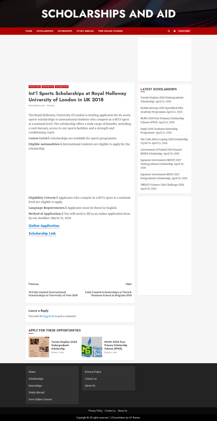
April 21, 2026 (58, 352)
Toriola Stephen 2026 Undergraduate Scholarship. (64, 345)
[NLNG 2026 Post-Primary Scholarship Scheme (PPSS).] (92, 347)
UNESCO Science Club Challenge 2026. (163, 184)
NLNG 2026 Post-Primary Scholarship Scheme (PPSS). (115, 345)
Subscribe (181, 31)
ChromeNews (118, 417)
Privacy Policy (93, 371)
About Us (90, 385)
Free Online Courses (110, 31)
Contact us (91, 378)
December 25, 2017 (38, 106)
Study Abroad (85, 31)
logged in (48, 316)
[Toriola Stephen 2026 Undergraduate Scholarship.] (39, 347)
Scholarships (45, 31)
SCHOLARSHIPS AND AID (108, 14)
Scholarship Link (42, 233)
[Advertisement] (80, 60)
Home (29, 31)
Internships (65, 31)
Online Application (44, 225)
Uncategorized (62, 86)
